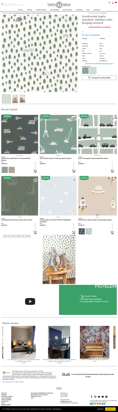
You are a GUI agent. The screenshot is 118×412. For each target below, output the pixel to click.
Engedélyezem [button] (110, 409)
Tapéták (10, 13)
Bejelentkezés (6, 404)
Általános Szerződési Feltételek (42, 393)
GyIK (32, 398)
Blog (3, 403)
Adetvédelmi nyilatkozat (39, 395)
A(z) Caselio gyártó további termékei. (13, 382)
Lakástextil (5, 401)
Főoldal (4, 13)
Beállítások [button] (57, 409)
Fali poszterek (6, 398)
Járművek (102, 53)
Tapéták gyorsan (7, 396)
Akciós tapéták (6, 399)
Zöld (100, 51)
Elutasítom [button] (101, 409)
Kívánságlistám (36, 396)
